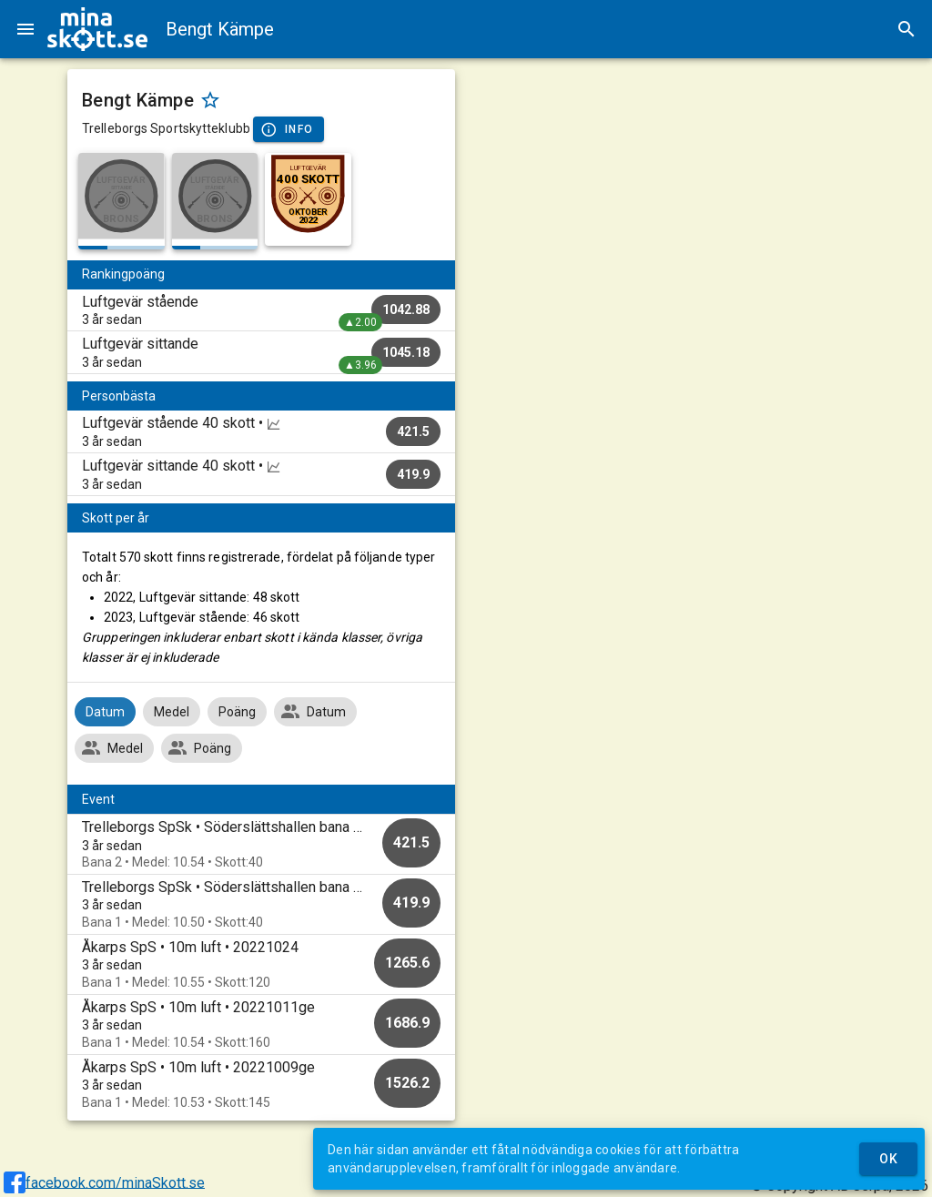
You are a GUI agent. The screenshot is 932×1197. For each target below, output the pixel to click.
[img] (97, 29)
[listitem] (261, 310)
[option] (261, 844)
